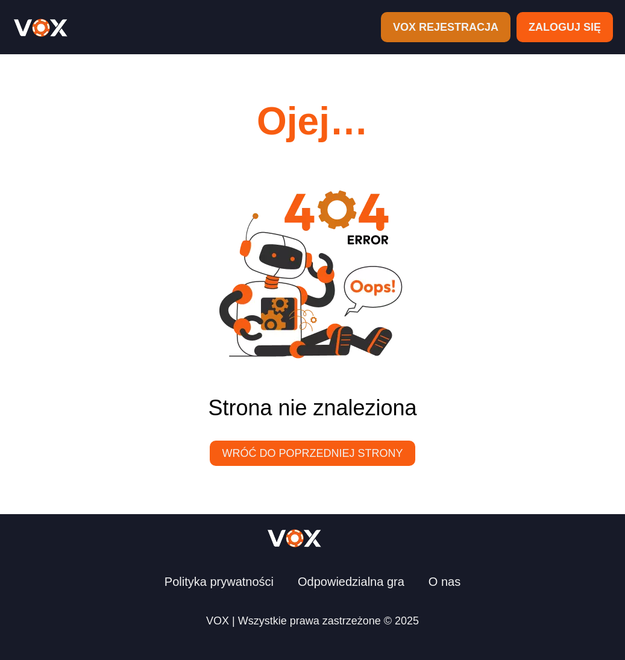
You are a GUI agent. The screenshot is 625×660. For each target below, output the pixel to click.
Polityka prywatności (219, 581)
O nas (444, 581)
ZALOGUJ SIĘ (565, 27)
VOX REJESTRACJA (445, 27)
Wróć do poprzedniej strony (312, 453)
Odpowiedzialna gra (351, 581)
